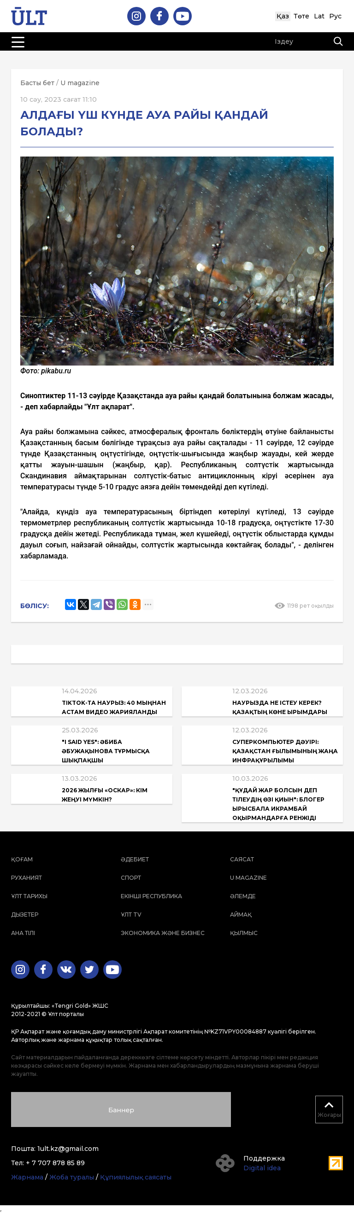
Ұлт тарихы (29, 896)
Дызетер (24, 914)
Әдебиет (135, 859)
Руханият (26, 877)
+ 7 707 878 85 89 (55, 1163)
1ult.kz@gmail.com (68, 1148)
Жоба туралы (71, 1177)
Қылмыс (244, 932)
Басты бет (37, 83)
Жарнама (27, 1177)
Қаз (283, 16)
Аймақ (241, 914)
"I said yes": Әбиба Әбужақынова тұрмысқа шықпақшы (106, 751)
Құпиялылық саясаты (135, 1177)
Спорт (131, 877)
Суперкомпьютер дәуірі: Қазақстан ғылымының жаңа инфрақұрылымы (285, 751)
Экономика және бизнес (163, 932)
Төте (301, 16)
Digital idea (262, 1168)
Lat (319, 16)
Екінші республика (151, 896)
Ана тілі (23, 932)
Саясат (242, 859)
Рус (335, 16)
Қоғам (22, 859)
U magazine (80, 83)
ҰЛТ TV (131, 914)
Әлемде (243, 896)
